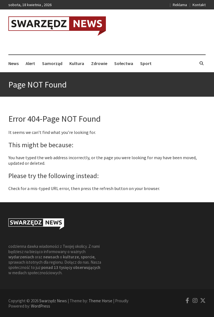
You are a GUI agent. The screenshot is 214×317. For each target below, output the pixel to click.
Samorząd (52, 63)
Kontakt (199, 4)
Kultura (76, 63)
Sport (146, 63)
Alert (30, 63)
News (13, 63)
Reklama (180, 4)
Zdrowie (99, 63)
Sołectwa (123, 63)
